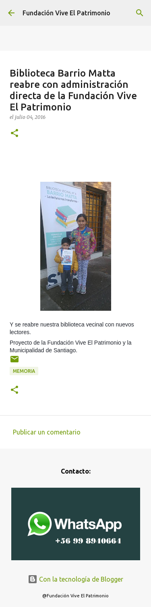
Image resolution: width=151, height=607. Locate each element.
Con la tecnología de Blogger (75, 579)
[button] (14, 133)
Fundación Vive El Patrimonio (66, 13)
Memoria (24, 371)
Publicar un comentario (47, 432)
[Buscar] (140, 13)
